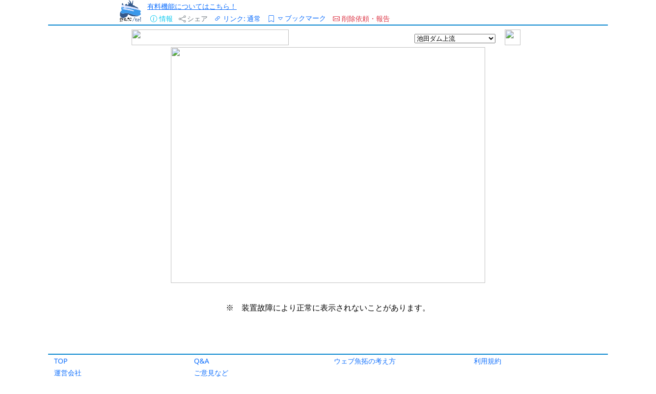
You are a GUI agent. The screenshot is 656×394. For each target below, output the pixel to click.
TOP (61, 361)
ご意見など (211, 372)
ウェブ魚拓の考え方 (365, 361)
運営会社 (68, 372)
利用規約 (487, 361)
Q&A (201, 361)
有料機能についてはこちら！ (192, 6)
